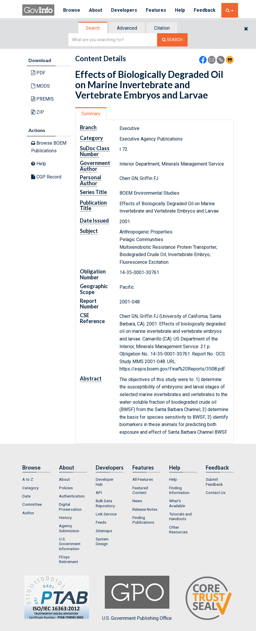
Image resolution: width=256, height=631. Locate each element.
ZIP (37, 112)
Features (156, 10)
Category (30, 487)
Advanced (127, 28)
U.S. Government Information (69, 544)
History (65, 517)
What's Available (177, 503)
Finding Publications (143, 520)
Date (26, 496)
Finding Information (179, 490)
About (95, 10)
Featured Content (140, 490)
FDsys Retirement (68, 559)
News (137, 500)
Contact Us (215, 492)
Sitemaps (104, 530)
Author (28, 512)
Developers (124, 10)
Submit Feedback (214, 481)
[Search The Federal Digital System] (172, 39)
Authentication (72, 496)
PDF (38, 73)
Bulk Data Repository (105, 503)
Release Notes (144, 509)
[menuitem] (36, 479)
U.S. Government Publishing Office (137, 598)
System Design (102, 541)
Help (180, 10)
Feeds (101, 522)
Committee (32, 504)
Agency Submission (69, 528)
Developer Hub (105, 481)
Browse (71, 10)
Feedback (204, 10)
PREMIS (42, 99)
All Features (142, 479)
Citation (162, 28)
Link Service (106, 514)
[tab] (93, 28)
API (99, 492)
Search (93, 28)
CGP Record (46, 177)
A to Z (27, 479)
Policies (66, 487)
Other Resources (178, 529)
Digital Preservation (70, 506)
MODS (40, 86)
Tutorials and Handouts (180, 516)
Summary (90, 113)
